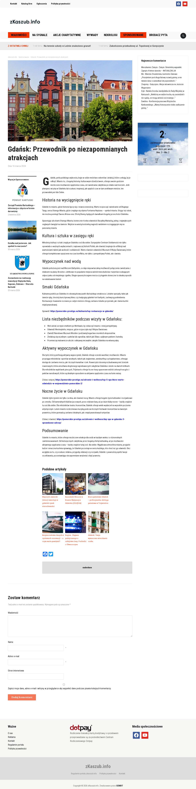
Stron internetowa (16, 666)
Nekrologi (110, 35)
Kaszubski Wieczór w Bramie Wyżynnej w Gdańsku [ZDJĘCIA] (73, 500)
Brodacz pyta (158, 35)
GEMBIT (119, 781)
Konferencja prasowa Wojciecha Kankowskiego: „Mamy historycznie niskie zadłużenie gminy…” (163, 104)
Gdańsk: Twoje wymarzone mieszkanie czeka (98, 532)
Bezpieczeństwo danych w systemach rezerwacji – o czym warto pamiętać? (52, 534)
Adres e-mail (13, 652)
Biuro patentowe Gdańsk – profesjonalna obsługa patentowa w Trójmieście (98, 500)
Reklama (11, 732)
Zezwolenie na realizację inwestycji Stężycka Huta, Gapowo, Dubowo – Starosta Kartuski (20, 282)
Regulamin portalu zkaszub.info (84, 769)
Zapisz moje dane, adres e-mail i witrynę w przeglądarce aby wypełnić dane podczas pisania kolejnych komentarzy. (59, 684)
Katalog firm (26, 3)
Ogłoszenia (42, 3)
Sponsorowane (133, 35)
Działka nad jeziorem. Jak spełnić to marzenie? (19, 244)
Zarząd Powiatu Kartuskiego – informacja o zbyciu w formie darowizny (21, 208)
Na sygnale (39, 35)
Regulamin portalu (16, 740)
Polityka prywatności (60, 3)
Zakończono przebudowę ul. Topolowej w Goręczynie (137, 46)
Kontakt (13, 3)
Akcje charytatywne (67, 35)
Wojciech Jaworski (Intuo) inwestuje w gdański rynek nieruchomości (52, 500)
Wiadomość (13, 608)
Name (10, 638)
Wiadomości (18, 35)
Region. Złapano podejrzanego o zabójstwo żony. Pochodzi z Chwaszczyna (75, 535)
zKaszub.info (98, 762)
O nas (10, 729)
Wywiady (92, 35)
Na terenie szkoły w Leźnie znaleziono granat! (67, 46)
